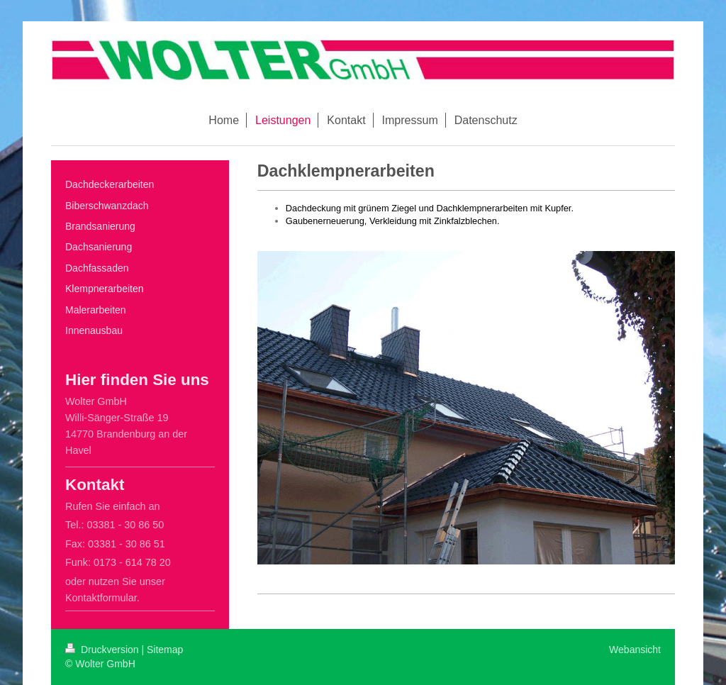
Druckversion (103, 649)
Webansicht (635, 649)
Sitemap (165, 649)
